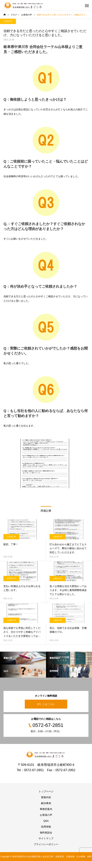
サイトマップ (46, 838)
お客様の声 (8, 21)
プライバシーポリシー (46, 844)
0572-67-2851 (34, 770)
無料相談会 (46, 832)
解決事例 (46, 803)
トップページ (46, 791)
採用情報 (46, 826)
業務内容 (46, 797)
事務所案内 (46, 809)
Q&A (46, 820)
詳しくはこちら (46, 704)
